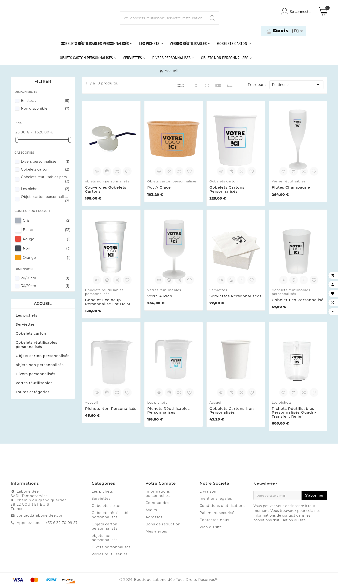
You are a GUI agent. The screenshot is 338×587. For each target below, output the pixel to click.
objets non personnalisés (40, 365)
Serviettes (25, 324)
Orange (47, 257)
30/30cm (45, 286)
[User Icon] (296, 11)
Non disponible (45, 108)
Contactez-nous (214, 520)
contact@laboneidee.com (41, 515)
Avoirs (151, 510)
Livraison (208, 491)
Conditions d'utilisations (223, 506)
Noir (47, 248)
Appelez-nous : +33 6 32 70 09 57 (47, 523)
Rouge (47, 239)
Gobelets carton (45, 169)
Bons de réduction (163, 524)
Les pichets (45, 189)
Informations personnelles (158, 493)
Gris (47, 220)
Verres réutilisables (34, 383)
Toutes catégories (33, 392)
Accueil (42, 303)
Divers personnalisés (45, 161)
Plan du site (211, 527)
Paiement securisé (217, 513)
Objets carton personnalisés (45, 199)
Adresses (154, 517)
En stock (45, 100)
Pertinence (296, 85)
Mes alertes (156, 531)
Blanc (47, 230)
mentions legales (216, 498)
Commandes (157, 503)
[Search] (212, 18)
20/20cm (45, 278)
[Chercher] (163, 18)
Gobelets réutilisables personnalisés (45, 179)
